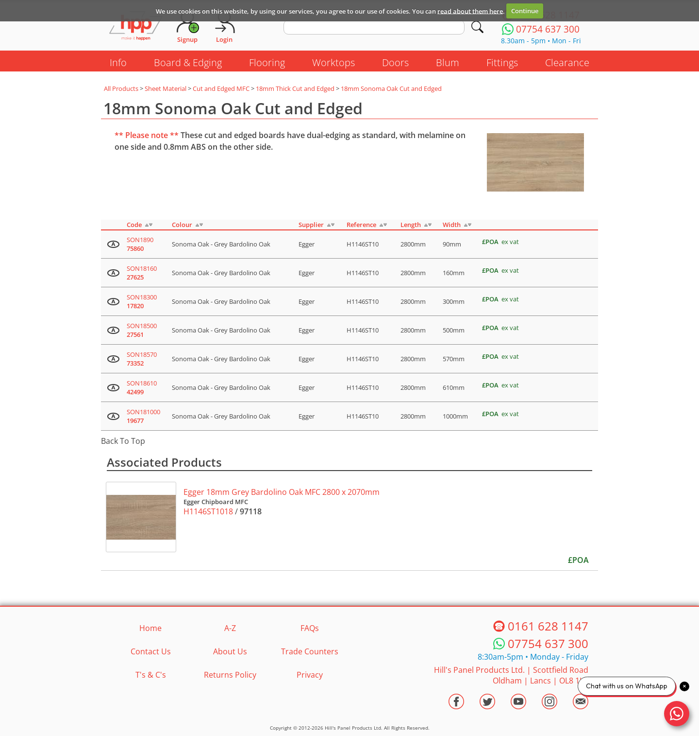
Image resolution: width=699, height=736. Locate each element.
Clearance (567, 62)
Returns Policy (230, 674)
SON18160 (142, 272)
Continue (524, 10)
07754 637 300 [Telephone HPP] (548, 643)
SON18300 (142, 301)
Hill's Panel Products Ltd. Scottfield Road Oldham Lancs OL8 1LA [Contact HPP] (511, 675)
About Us (230, 651)
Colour (182, 224)
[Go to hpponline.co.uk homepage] (136, 26)
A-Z (230, 628)
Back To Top (123, 441)
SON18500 (142, 330)
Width (452, 224)
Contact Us (151, 651)
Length (410, 224)
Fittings (502, 62)
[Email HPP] (580, 701)
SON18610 (142, 387)
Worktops (333, 62)
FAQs (309, 628)
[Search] (477, 27)
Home (150, 628)
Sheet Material (165, 88)
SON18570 (142, 359)
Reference (361, 224)
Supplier (311, 224)
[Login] (224, 26)
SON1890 (140, 244)
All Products (121, 88)
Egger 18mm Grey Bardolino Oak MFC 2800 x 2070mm (281, 492)
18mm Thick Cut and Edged (295, 88)
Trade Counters (309, 651)
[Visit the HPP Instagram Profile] (549, 701)
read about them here (470, 10)
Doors (395, 62)
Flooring (267, 62)
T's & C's (150, 674)
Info (118, 62)
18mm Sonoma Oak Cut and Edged (391, 88)
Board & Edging (188, 62)
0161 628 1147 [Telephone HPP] (548, 626)
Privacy (310, 674)
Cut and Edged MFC (221, 88)
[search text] (374, 27)
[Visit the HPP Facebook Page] (456, 701)
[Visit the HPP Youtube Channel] (518, 701)
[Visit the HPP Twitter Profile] (487, 701)
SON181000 (143, 416)
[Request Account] (187, 26)
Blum (447, 62)
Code (134, 224)
